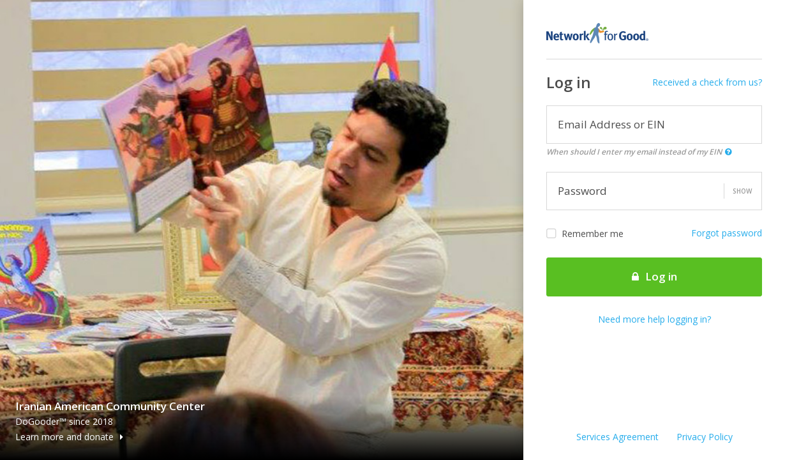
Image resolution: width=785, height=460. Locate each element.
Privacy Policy (705, 437)
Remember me (585, 233)
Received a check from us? (707, 82)
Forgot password (726, 233)
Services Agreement (617, 437)
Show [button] (742, 191)
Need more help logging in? (654, 319)
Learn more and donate (69, 437)
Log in (654, 276)
